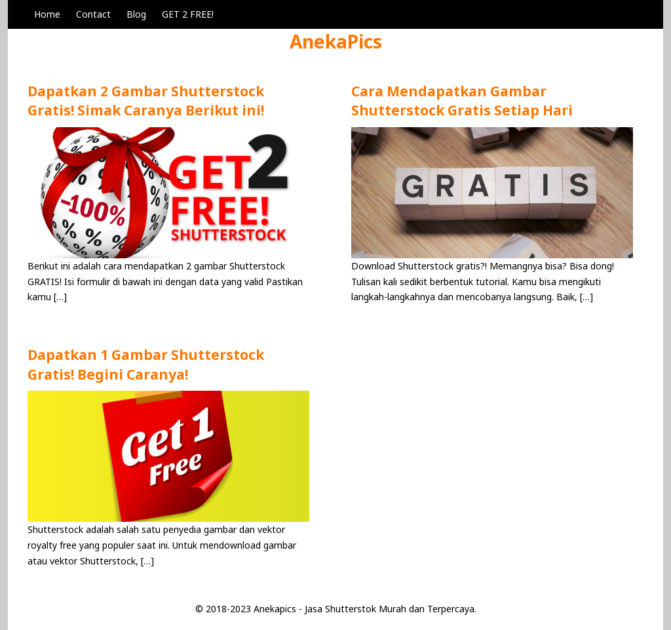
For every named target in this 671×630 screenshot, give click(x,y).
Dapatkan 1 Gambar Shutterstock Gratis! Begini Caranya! (146, 364)
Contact (93, 14)
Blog (136, 14)
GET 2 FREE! (188, 14)
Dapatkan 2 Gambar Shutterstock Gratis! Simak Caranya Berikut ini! (146, 100)
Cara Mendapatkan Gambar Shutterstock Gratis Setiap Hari (462, 100)
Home (47, 14)
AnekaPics (336, 41)
